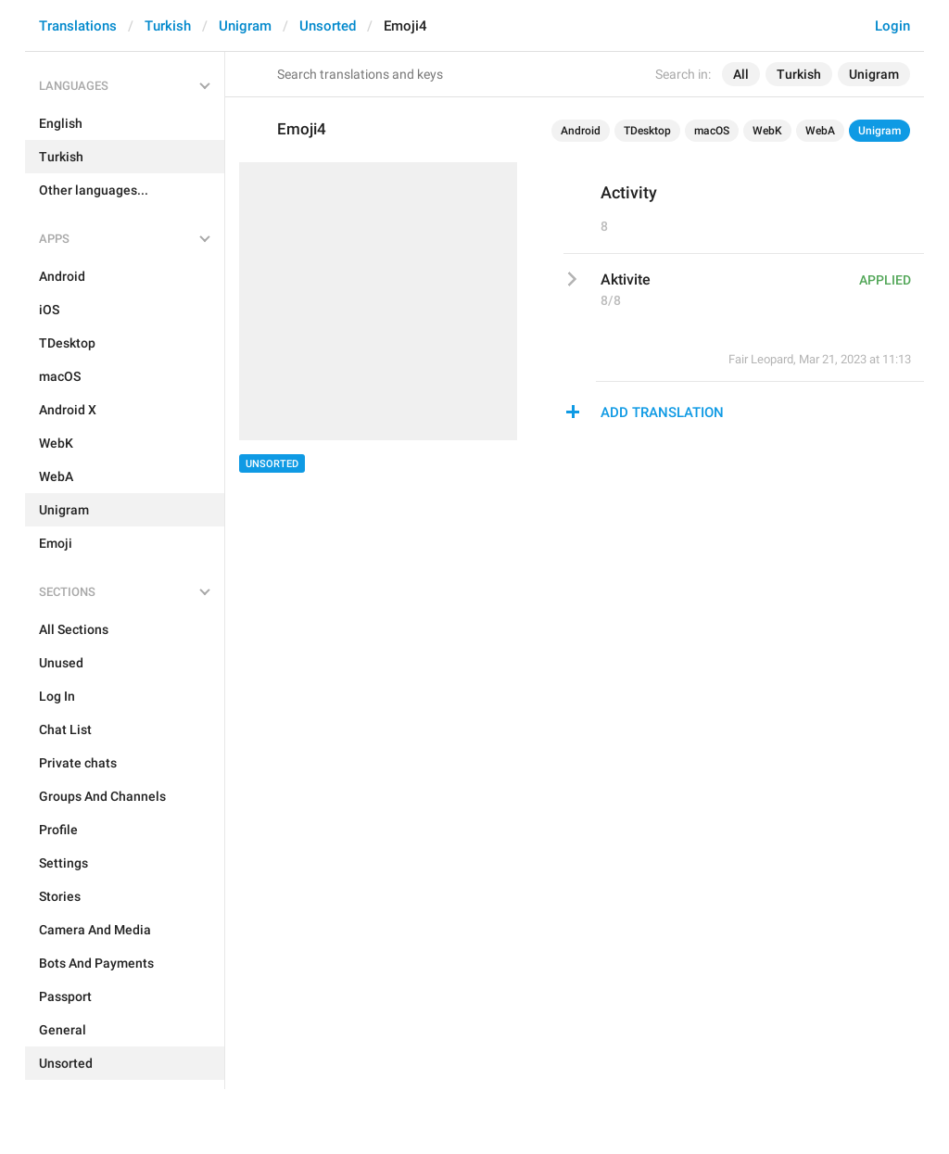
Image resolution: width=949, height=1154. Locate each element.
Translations (78, 26)
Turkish (168, 26)
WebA (820, 130)
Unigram (245, 26)
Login (892, 26)
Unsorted (327, 26)
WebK (767, 130)
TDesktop (647, 130)
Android (581, 130)
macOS (711, 130)
